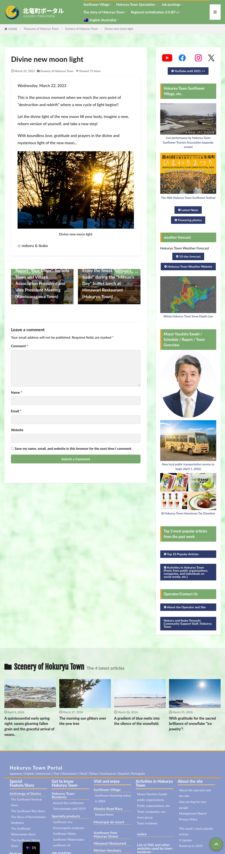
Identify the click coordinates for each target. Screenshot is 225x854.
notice (142, 834)
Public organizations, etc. (154, 806)
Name (16, 392)
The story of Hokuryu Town (103, 12)
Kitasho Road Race (108, 808)
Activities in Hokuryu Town (154, 783)
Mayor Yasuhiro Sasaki (152, 794)
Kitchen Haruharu (107, 850)
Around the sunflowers (68, 803)
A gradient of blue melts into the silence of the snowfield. (137, 721)
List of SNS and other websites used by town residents (154, 848)
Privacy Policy (188, 819)
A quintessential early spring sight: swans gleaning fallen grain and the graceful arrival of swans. (29, 726)
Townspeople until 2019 (69, 808)
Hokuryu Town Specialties (135, 4)
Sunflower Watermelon (68, 839)
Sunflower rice (62, 822)
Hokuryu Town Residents (63, 795)
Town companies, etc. (151, 811)
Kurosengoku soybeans (68, 828)
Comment (19, 346)
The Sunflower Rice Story (28, 811)
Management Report (193, 813)
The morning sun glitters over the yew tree (82, 721)
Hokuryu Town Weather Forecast (184, 248)
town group (145, 817)
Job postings (171, 4)
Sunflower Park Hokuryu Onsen (106, 834)
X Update (185, 840)
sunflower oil (61, 845)
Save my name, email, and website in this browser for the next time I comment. (73, 448)
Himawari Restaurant (110, 843)
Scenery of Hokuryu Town (81, 28)
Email (16, 411)
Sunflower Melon (64, 833)
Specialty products (66, 816)
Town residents (147, 823)
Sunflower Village (96, 4)
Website (17, 430)
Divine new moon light (118, 28)
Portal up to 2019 (191, 846)
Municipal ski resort (109, 822)
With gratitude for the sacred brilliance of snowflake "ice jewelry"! (192, 723)
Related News (104, 814)
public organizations (150, 800)
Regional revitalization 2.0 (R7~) (154, 12)
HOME (12, 29)
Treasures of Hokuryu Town (41, 28)
